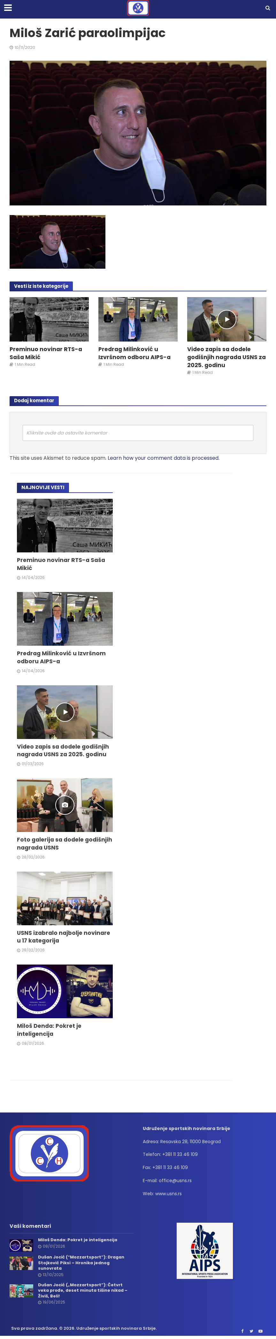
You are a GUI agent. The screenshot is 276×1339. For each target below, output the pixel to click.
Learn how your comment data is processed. (163, 458)
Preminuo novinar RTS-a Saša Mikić (46, 353)
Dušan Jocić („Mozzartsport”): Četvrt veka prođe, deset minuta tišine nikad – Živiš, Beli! (83, 1291)
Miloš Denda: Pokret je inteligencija (49, 1031)
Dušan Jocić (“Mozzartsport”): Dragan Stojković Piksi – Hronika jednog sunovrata (82, 1263)
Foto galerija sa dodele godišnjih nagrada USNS (52, 844)
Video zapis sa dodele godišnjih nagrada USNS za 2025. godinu (226, 357)
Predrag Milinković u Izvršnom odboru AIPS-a (134, 353)
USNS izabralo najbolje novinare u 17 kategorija (64, 938)
